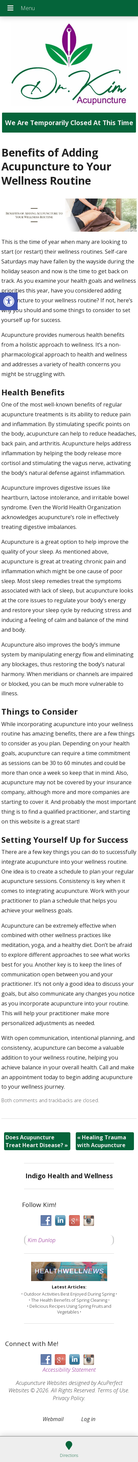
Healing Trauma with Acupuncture (101, 1141)
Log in (88, 1419)
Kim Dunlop (41, 1240)
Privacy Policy (68, 1398)
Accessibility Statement (69, 1369)
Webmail (53, 1419)
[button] (9, 301)
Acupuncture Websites (41, 1383)
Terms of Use (112, 1390)
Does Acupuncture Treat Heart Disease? (36, 1141)
